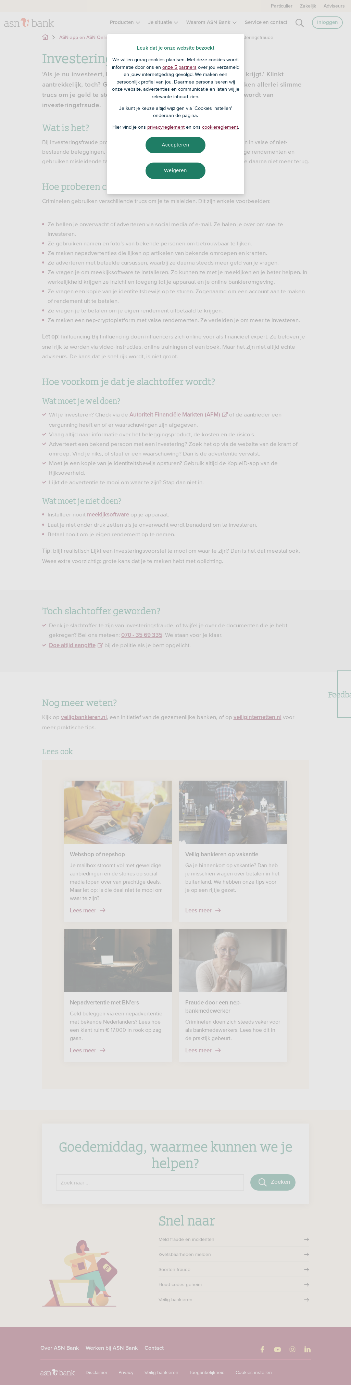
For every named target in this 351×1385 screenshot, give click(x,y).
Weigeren (175, 170)
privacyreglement (166, 127)
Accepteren (175, 145)
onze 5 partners (179, 67)
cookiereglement (220, 127)
